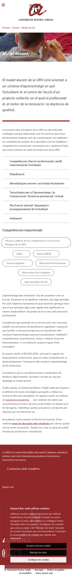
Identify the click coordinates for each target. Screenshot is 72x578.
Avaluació (16, 218)
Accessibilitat (25, 573)
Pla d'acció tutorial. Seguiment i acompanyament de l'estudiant (29, 207)
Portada (6, 27)
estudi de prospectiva (17, 399)
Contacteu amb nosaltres (23, 468)
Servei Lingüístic (16, 263)
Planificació (17, 174)
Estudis (15, 27)
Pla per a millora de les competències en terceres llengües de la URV (32, 242)
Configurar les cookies (38, 559)
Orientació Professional (52, 263)
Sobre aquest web (44, 573)
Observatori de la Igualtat (36, 272)
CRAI (20, 253)
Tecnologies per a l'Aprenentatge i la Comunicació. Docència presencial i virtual (36, 194)
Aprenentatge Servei (36, 281)
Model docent (28, 27)
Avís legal (39, 569)
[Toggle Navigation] (3, 5)
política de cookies (29, 534)
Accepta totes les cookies (38, 545)
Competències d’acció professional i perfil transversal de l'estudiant (36, 163)
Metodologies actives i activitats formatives (37, 183)
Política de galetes (55, 569)
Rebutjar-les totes (38, 552)
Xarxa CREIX (44, 253)
